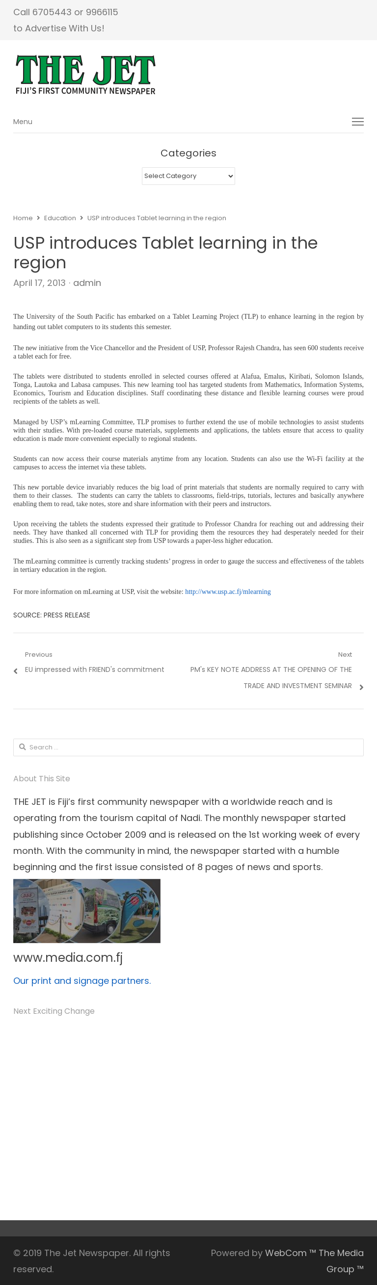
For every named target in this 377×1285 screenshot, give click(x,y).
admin (87, 283)
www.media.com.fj (68, 958)
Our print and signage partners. (82, 981)
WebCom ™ (290, 1253)
